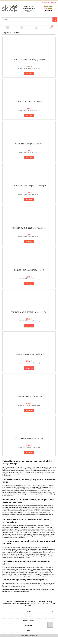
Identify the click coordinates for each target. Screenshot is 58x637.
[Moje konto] (36, 27)
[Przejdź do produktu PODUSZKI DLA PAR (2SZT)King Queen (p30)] (29, 217)
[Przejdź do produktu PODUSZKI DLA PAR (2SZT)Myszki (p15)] (29, 343)
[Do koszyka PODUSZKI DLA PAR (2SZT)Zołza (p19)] (29, 452)
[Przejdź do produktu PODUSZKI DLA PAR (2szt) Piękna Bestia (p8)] (29, 175)
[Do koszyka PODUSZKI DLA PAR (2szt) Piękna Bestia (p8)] (29, 199)
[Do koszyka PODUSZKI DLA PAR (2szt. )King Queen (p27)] (29, 73)
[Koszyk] (51, 27)
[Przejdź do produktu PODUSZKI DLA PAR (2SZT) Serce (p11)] (29, 259)
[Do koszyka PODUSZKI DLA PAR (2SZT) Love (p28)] (29, 157)
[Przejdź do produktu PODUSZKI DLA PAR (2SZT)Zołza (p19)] (29, 427)
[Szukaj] (54, 19)
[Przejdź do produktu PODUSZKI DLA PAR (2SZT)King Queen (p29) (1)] (29, 301)
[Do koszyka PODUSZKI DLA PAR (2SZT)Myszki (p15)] (29, 368)
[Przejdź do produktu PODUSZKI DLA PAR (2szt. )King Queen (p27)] (29, 48)
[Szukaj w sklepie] (27, 20)
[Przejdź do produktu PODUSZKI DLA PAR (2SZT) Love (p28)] (29, 133)
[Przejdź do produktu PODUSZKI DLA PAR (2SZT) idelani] (29, 90)
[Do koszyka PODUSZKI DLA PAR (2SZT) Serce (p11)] (29, 283)
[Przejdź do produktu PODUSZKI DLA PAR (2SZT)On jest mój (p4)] (29, 385)
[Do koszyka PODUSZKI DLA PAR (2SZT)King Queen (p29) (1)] (29, 326)
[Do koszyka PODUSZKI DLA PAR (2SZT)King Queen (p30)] (29, 241)
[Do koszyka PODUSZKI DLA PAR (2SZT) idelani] (29, 115)
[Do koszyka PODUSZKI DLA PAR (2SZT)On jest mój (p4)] (29, 410)
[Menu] (7, 27)
